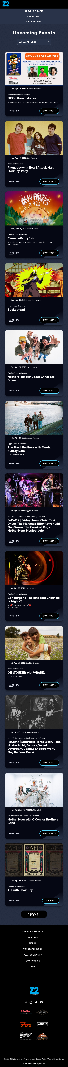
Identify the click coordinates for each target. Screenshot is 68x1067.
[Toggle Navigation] (64, 5)
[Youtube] (41, 1002)
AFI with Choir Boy (20, 890)
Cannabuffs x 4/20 (21, 238)
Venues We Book (33, 949)
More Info (14, 111)
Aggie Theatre (34, 21)
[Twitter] (36, 1002)
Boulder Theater (34, 11)
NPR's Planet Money (22, 98)
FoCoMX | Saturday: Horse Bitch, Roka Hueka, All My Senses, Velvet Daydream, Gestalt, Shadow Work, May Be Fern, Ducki (34, 747)
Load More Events (34, 914)
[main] (34, 477)
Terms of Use (29, 1059)
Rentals (33, 937)
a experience (34, 1064)
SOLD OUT (51, 901)
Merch (33, 943)
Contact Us (33, 961)
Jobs (33, 967)
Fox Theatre (34, 16)
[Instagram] (31, 1002)
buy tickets (49, 181)
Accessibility (52, 1059)
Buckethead (16, 309)
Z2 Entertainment (5, 4)
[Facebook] (26, 1002)
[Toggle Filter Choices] (34, 42)
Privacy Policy (41, 1059)
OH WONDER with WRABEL (26, 672)
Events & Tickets (32, 931)
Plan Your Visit (33, 955)
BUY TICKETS (49, 320)
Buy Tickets (49, 111)
